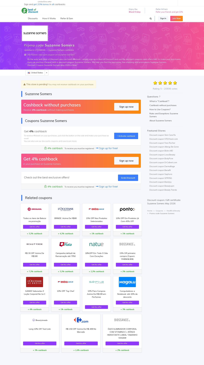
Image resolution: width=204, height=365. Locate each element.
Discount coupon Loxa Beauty (162, 155)
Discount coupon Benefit (160, 170)
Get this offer (35, 227)
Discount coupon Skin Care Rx (162, 135)
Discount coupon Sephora (160, 174)
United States (35, 73)
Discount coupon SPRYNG (160, 178)
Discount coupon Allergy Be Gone (164, 147)
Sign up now (126, 106)
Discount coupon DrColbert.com (163, 162)
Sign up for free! (107, 148)
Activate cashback (126, 136)
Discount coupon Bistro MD (161, 151)
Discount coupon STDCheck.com (163, 139)
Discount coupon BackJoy (160, 182)
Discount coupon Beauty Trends (163, 190)
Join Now (176, 18)
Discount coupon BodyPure (161, 158)
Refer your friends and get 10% (169, 12)
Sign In (163, 18)
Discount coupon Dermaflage (162, 166)
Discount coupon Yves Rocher (162, 143)
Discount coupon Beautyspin (161, 186)
